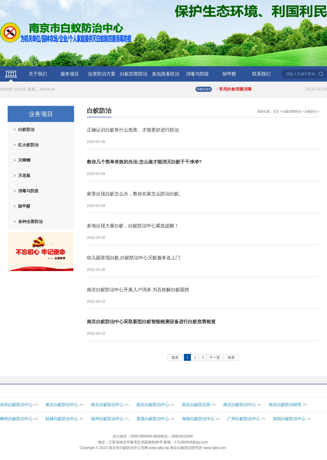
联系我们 (261, 73)
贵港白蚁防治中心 (152, 419)
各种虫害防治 (30, 221)
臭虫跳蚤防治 (165, 73)
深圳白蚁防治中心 (289, 419)
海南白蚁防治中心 (198, 419)
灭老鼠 (24, 175)
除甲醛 (229, 73)
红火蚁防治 (28, 145)
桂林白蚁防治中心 (61, 419)
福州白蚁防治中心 (107, 419)
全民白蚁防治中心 (16, 404)
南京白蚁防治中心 (61, 404)
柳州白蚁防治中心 (16, 419)
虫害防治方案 (101, 73)
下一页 (214, 358)
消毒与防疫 (197, 73)
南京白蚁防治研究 (285, 404)
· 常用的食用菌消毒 (272, 89)
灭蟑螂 (24, 160)
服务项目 (70, 73)
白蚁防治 (26, 129)
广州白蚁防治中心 (243, 419)
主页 (276, 111)
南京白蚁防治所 (196, 404)
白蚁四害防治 (133, 73)
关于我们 (38, 73)
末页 (231, 358)
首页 (175, 358)
